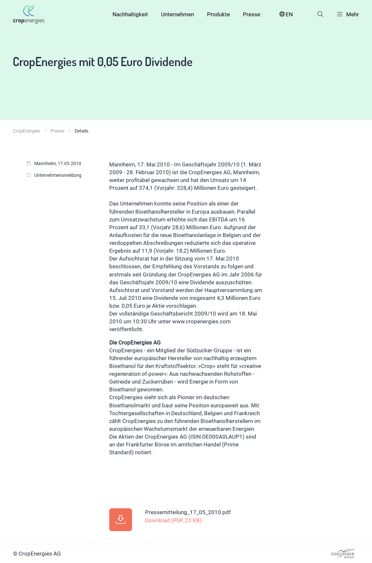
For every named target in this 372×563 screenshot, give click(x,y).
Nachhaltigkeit (130, 14)
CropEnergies (26, 131)
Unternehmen (177, 14)
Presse (251, 14)
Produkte (218, 14)
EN (285, 14)
